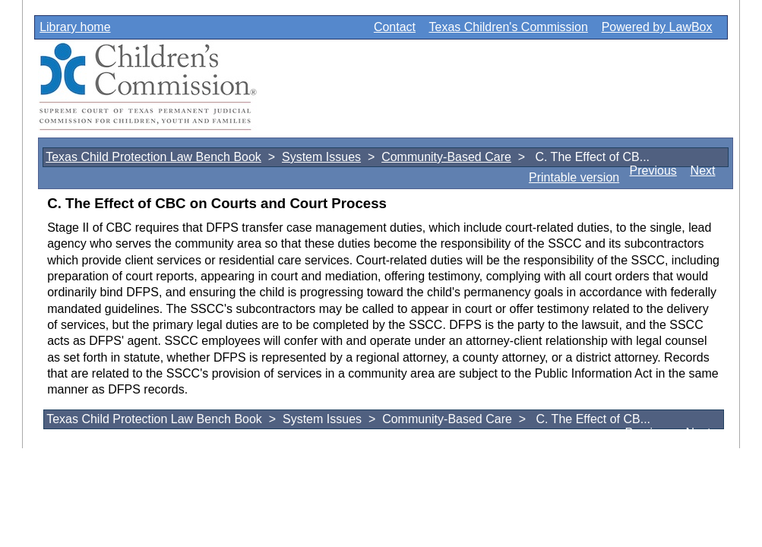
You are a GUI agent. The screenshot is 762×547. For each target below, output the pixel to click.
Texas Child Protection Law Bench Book (153, 156)
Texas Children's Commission (508, 27)
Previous (653, 170)
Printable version (574, 177)
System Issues (321, 156)
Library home (75, 27)
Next (703, 170)
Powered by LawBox (657, 27)
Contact (395, 27)
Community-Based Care (446, 156)
